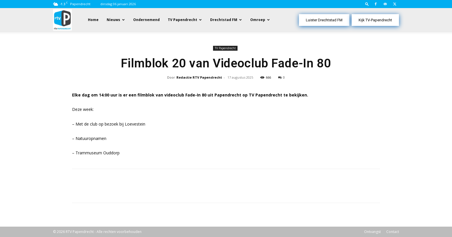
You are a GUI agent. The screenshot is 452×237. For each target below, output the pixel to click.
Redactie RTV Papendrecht (199, 77)
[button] (367, 4)
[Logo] (62, 19)
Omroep (257, 19)
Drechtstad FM (223, 19)
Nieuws (113, 19)
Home (93, 19)
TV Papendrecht (182, 19)
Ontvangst (372, 231)
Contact (392, 231)
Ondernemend (146, 19)
